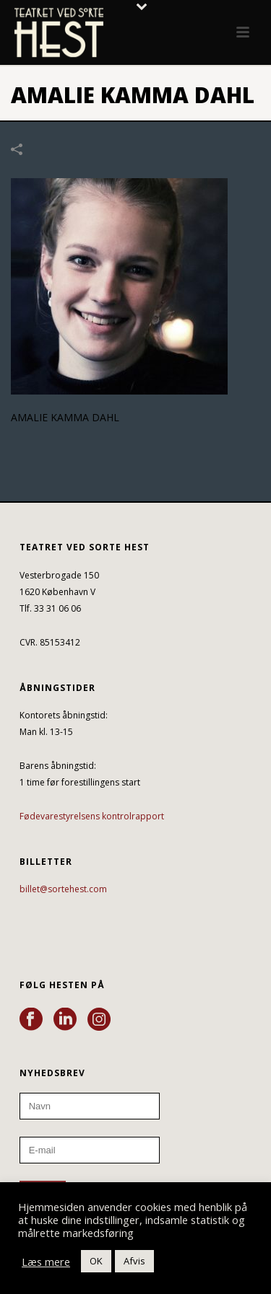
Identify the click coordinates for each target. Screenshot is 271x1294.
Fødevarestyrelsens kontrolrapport (92, 816)
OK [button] (96, 1260)
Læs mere (46, 1261)
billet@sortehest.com (63, 889)
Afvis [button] (134, 1260)
